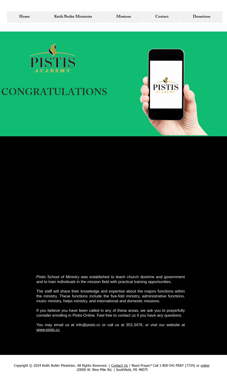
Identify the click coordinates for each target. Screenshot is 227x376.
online (205, 365)
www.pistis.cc (48, 330)
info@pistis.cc (88, 325)
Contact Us (119, 365)
